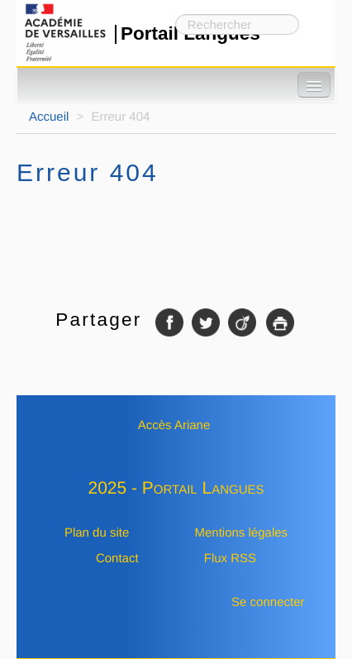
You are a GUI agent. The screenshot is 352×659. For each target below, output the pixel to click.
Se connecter (267, 602)
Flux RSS (230, 559)
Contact (117, 559)
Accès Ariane (174, 425)
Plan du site (96, 533)
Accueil (49, 117)
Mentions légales (241, 533)
